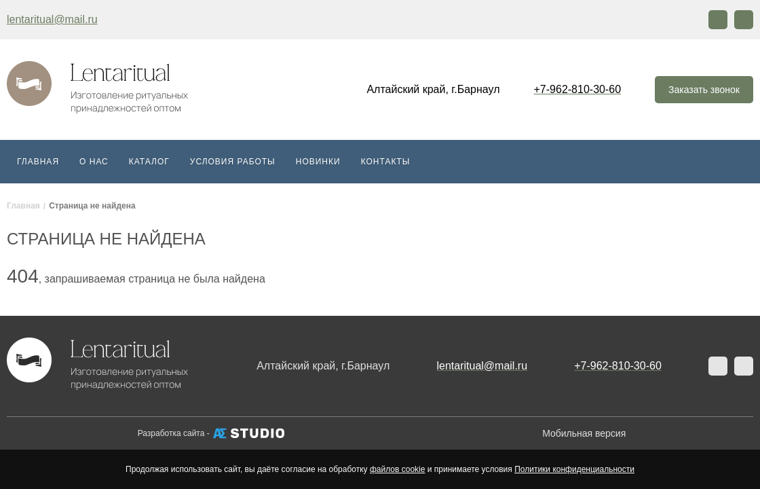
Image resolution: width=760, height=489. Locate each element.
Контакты (386, 161)
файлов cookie (397, 469)
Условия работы (233, 161)
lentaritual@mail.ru (52, 19)
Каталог (149, 161)
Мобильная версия (584, 433)
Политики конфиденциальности (574, 469)
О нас (94, 161)
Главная (38, 161)
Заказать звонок (704, 89)
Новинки (318, 161)
